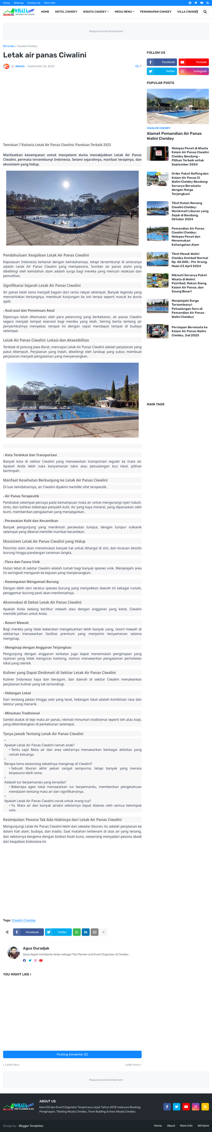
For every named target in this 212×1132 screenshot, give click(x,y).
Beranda (8, 46)
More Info (49, 2)
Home (6, 2)
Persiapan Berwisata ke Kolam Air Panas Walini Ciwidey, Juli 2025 (190, 331)
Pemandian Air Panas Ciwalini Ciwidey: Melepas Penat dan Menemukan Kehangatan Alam (188, 237)
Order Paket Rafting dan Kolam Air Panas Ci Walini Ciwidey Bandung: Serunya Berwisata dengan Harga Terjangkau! (190, 184)
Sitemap (19, 2)
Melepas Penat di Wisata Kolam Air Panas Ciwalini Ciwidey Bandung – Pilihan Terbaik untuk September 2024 (190, 156)
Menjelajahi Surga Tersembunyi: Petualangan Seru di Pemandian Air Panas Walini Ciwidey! (188, 309)
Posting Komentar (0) (72, 1054)
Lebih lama (132, 1064)
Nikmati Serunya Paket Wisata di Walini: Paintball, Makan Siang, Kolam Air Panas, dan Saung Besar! (189, 283)
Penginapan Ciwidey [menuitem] (155, 11)
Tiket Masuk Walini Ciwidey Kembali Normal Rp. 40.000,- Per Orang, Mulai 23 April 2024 (190, 260)
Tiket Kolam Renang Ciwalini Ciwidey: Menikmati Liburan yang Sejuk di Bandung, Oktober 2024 (190, 211)
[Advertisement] (72, 108)
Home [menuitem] (45, 11)
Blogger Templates (31, 1126)
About (171, 1125)
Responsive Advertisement (106, 31)
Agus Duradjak (36, 948)
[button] (196, 12)
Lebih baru (12, 1064)
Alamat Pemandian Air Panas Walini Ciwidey (174, 136)
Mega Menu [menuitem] (123, 11)
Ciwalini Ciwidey (27, 46)
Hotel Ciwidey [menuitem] (66, 11)
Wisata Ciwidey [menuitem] (94, 11)
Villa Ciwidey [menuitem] (187, 11)
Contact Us (33, 2)
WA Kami (203, 1125)
